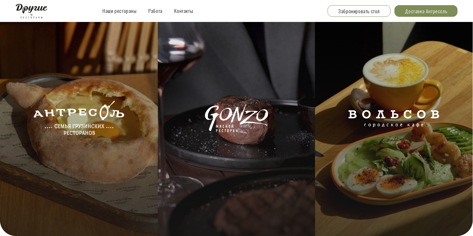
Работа (155, 11)
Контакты (183, 11)
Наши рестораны (119, 11)
